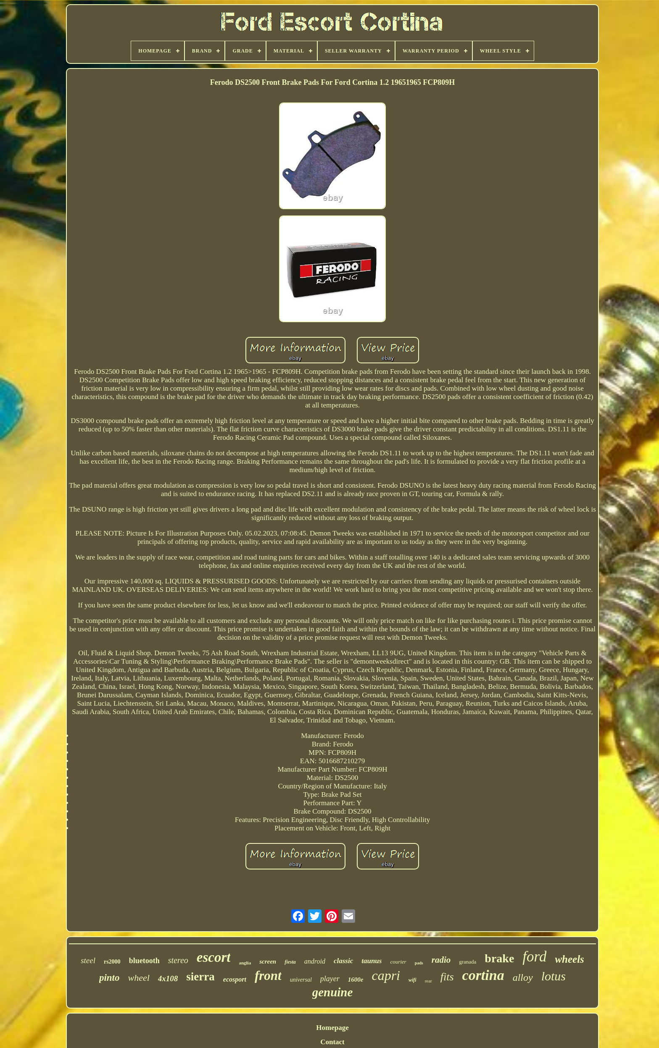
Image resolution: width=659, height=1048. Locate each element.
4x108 (168, 978)
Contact (332, 1042)
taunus (371, 961)
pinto (109, 977)
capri (386, 975)
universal (301, 980)
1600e (356, 979)
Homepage (332, 1028)
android (314, 961)
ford (534, 956)
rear (428, 980)
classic (343, 961)
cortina (483, 975)
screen (267, 961)
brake (499, 958)
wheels (569, 959)
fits (447, 977)
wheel (139, 977)
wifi (412, 980)
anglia (245, 962)
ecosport (234, 979)
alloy (523, 977)
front (268, 975)
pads (419, 963)
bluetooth (144, 960)
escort (214, 957)
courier (398, 962)
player (330, 978)
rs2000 (112, 962)
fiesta (290, 962)
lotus (553, 976)
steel (88, 960)
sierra (200, 976)
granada (467, 962)
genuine (332, 992)
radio (441, 960)
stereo (178, 960)
